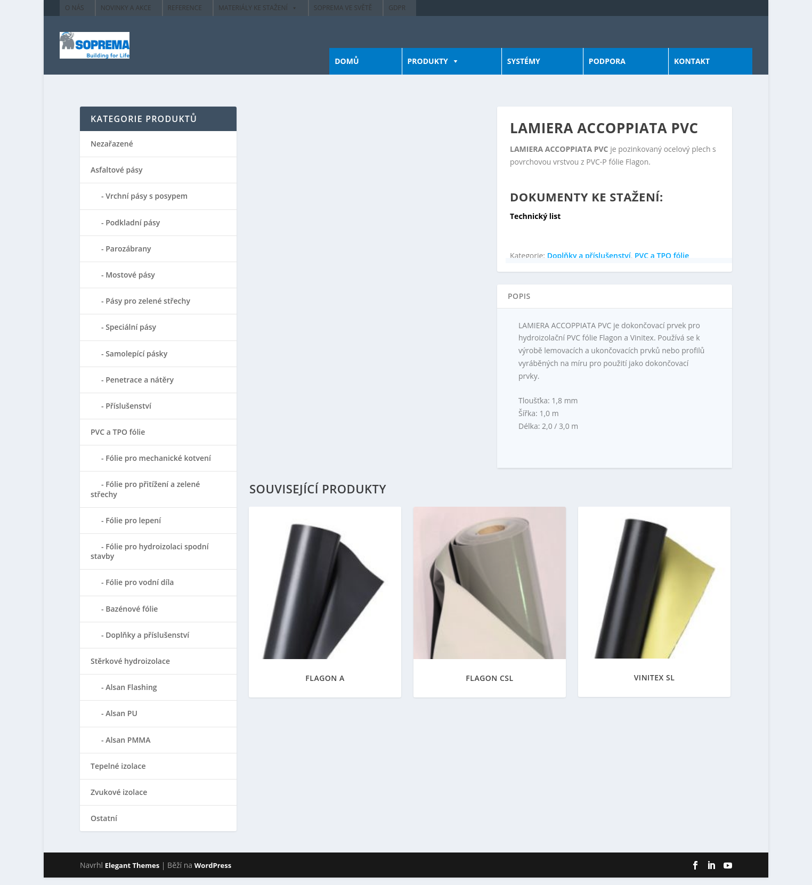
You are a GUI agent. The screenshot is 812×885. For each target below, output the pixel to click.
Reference (185, 7)
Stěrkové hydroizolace (130, 668)
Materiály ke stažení (253, 7)
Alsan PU (121, 721)
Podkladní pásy (132, 230)
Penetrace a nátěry (139, 387)
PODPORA (607, 68)
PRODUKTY (428, 68)
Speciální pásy (130, 334)
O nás (74, 7)
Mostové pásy (130, 282)
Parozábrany (128, 256)
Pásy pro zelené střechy (147, 308)
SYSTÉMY (523, 68)
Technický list (535, 223)
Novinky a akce (126, 7)
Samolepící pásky (136, 361)
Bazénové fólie (131, 616)
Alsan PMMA (127, 747)
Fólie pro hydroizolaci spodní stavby (150, 559)
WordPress (212, 873)
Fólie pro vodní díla (139, 589)
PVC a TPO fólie (662, 263)
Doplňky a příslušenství (589, 263)
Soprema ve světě (343, 7)
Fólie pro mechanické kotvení (158, 465)
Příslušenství (128, 413)
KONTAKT (692, 68)
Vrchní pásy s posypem (146, 203)
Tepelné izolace (118, 773)
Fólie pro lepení (133, 528)
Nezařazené (112, 151)
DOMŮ (347, 68)
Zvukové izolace (119, 799)
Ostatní (104, 826)
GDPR (396, 7)
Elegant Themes (132, 873)
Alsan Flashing (131, 694)
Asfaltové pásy (117, 177)
